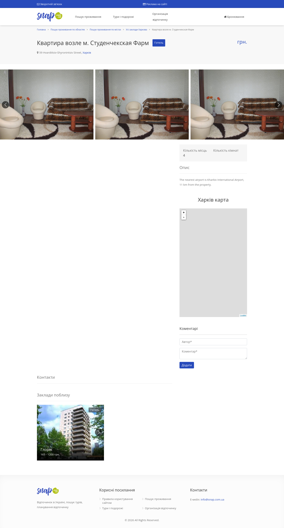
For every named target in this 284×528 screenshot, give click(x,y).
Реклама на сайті (155, 4)
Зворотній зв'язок (49, 4)
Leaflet (243, 315)
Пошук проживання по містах (105, 29)
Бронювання (234, 16)
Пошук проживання (88, 16)
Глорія (46, 449)
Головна (41, 29)
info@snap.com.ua (212, 499)
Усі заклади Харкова (136, 29)
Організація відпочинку (160, 16)
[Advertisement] (104, 168)
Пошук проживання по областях (68, 29)
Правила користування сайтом (117, 500)
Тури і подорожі (123, 16)
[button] (278, 104)
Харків (87, 52)
